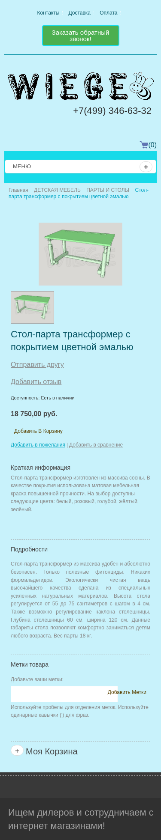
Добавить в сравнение (96, 445)
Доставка (80, 13)
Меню (82, 166)
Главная (18, 190)
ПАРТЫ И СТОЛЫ (107, 190)
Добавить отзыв (36, 381)
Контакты (48, 13)
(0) (152, 145)
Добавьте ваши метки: (37, 679)
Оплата (108, 13)
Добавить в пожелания (38, 445)
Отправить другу (37, 364)
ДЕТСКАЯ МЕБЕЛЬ (57, 190)
